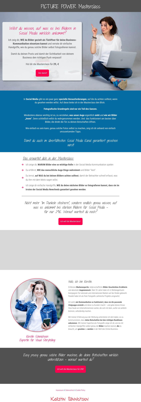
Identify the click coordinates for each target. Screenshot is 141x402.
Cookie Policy (80, 390)
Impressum (60, 390)
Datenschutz (69, 390)
